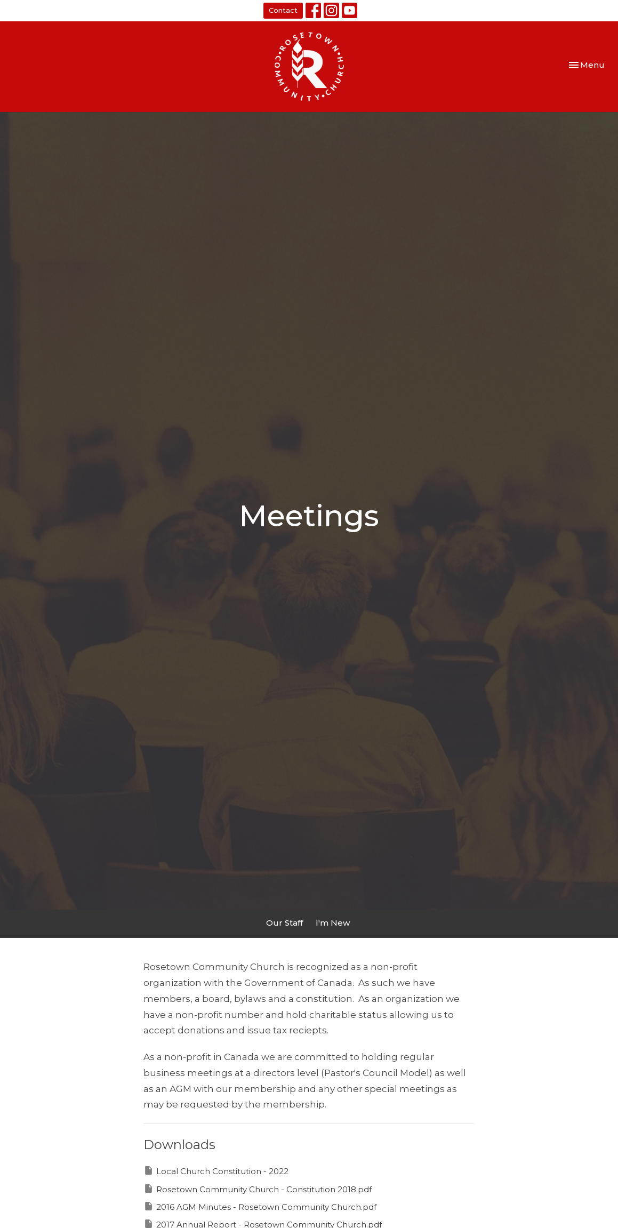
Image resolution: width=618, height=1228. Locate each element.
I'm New (333, 923)
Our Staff (284, 923)
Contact (283, 10)
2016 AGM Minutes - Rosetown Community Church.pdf (259, 1206)
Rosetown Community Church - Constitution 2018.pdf (257, 1188)
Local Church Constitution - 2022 (215, 1170)
